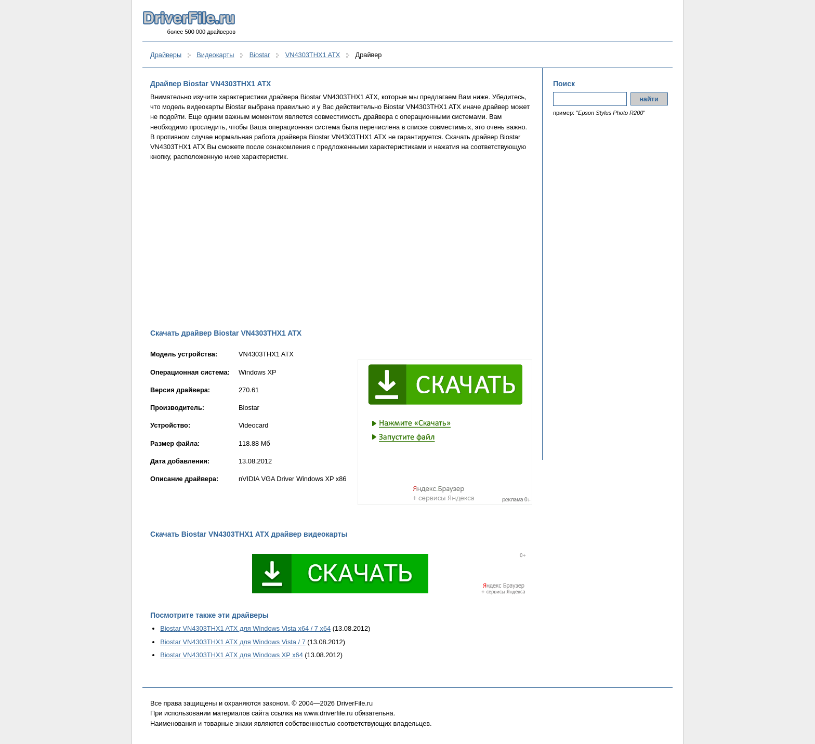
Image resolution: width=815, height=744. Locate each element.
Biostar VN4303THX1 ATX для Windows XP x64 (231, 655)
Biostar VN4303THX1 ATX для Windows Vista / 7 (233, 642)
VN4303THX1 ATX (312, 55)
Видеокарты (215, 55)
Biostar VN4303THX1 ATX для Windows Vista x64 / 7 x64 (245, 628)
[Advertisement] (341, 244)
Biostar (259, 55)
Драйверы (165, 55)
